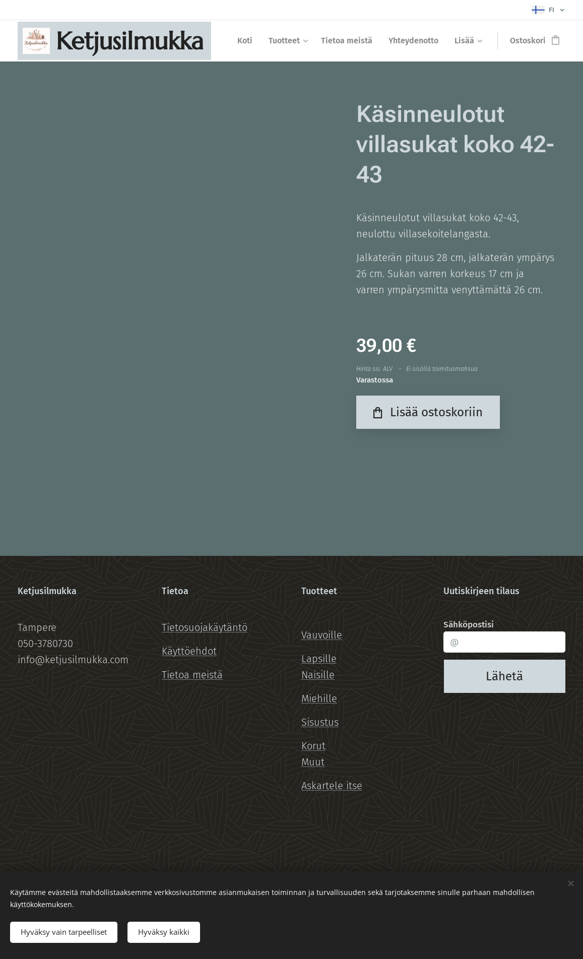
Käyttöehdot (189, 651)
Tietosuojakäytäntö (204, 627)
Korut (313, 746)
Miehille (319, 698)
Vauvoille (321, 635)
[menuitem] (248, 40)
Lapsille (319, 659)
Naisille (318, 675)
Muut (313, 762)
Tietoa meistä (192, 675)
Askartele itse (331, 786)
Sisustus (320, 722)
